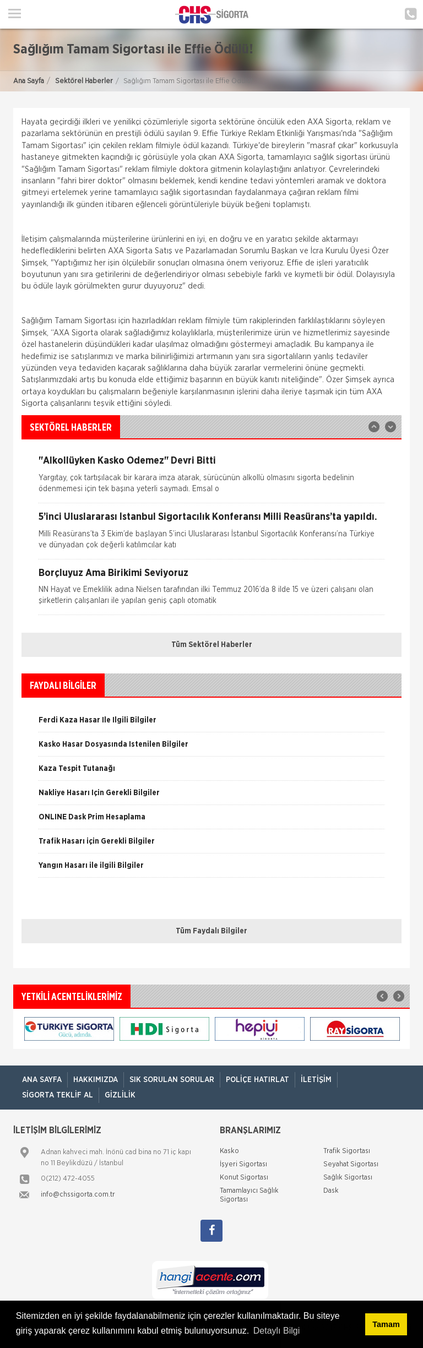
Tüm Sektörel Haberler (211, 645)
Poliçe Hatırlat (257, 1080)
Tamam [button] (385, 1324)
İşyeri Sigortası (243, 1164)
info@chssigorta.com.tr (78, 1194)
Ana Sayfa (28, 81)
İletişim (316, 1080)
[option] (211, 479)
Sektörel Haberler (84, 81)
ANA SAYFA (42, 1080)
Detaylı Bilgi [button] (276, 1330)
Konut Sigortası (244, 1177)
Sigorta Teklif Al (57, 1095)
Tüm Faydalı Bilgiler (211, 931)
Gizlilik (120, 1095)
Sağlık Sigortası (347, 1177)
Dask (331, 1190)
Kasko (229, 1151)
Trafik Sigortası (346, 1151)
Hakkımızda (95, 1080)
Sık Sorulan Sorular (171, 1080)
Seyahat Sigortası (350, 1164)
